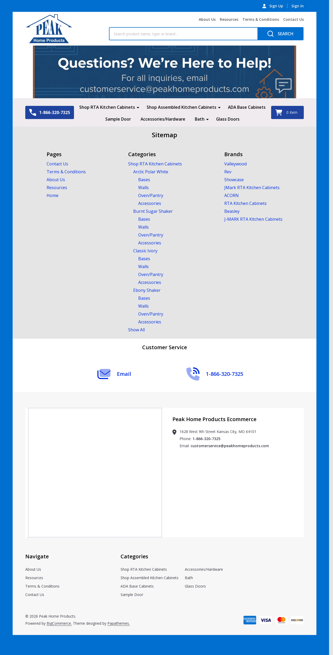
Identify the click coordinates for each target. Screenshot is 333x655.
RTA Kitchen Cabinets (245, 203)
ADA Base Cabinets (246, 107)
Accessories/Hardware (163, 119)
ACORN (231, 195)
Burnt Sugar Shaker (153, 211)
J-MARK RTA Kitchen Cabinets (253, 218)
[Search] (280, 33)
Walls (143, 187)
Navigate (37, 555)
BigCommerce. (59, 622)
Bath (200, 119)
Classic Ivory (145, 250)
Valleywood (235, 163)
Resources (229, 19)
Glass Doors (229, 119)
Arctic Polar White (150, 171)
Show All (136, 329)
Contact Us (293, 19)
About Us (207, 19)
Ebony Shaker (147, 290)
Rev (227, 171)
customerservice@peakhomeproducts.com (230, 445)
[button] (164, 72)
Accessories (149, 203)
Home (52, 195)
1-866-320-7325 (206, 438)
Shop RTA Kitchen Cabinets (107, 107)
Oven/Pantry (150, 195)
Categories (134, 555)
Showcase (234, 179)
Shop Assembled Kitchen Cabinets (181, 107)
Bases (144, 179)
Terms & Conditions (260, 19)
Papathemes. (118, 622)
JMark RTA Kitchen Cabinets (252, 187)
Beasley (232, 211)
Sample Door (117, 119)
